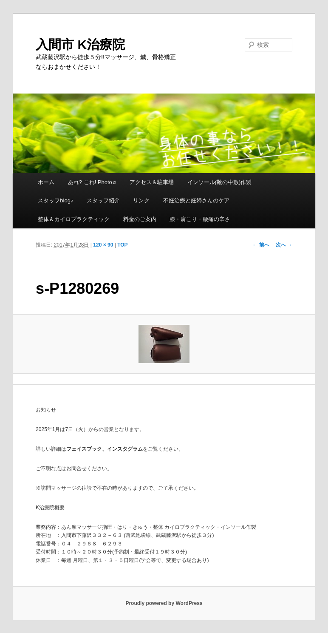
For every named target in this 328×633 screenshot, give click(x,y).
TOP (122, 245)
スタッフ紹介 (103, 200)
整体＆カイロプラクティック (74, 219)
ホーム (46, 182)
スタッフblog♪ (55, 200)
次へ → (284, 245)
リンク (141, 200)
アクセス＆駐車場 (152, 182)
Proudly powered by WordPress (163, 603)
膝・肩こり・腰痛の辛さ (200, 219)
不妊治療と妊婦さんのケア (196, 200)
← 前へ (260, 245)
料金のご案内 (139, 219)
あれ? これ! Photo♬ (92, 182)
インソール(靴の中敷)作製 (219, 182)
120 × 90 (103, 245)
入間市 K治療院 (80, 44)
